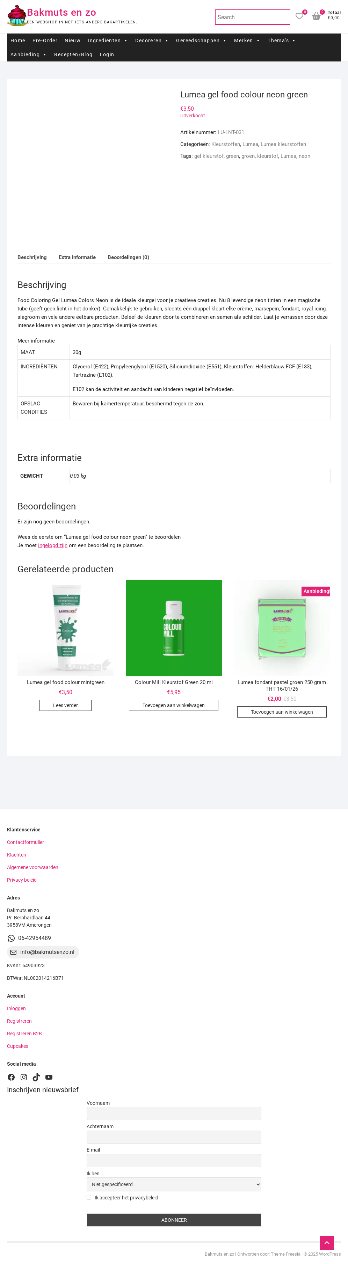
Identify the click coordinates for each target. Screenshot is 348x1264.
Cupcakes (17, 1046)
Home (18, 40)
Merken (247, 40)
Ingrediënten (108, 40)
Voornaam (98, 1103)
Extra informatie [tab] (77, 257)
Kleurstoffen (225, 144)
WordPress (330, 1254)
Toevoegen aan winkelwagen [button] (174, 705)
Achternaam (100, 1126)
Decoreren (152, 40)
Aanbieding (28, 54)
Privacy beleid (22, 880)
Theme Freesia (285, 1254)
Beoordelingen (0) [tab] (128, 257)
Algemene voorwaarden (32, 867)
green (232, 156)
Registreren (19, 1021)
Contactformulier (25, 842)
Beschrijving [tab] (32, 257)
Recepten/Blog (73, 54)
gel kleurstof (209, 156)
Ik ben (93, 1173)
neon (304, 156)
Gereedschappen (201, 40)
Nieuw (73, 40)
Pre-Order (45, 40)
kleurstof (267, 156)
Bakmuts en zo (61, 12)
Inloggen (16, 1008)
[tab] (174, 386)
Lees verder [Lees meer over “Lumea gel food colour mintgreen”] (65, 705)
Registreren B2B (24, 1033)
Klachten (16, 855)
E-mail (93, 1150)
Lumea (250, 144)
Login (107, 54)
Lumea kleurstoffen (283, 144)
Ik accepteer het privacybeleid (122, 1197)
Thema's (282, 40)
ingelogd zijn (52, 545)
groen (248, 156)
